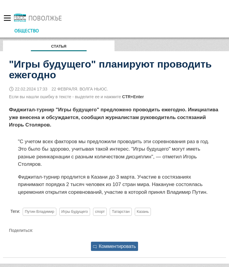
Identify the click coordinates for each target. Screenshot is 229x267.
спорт (100, 212)
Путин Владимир (39, 212)
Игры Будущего (74, 212)
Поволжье (45, 18)
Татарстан (120, 212)
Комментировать (114, 246)
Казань (143, 212)
